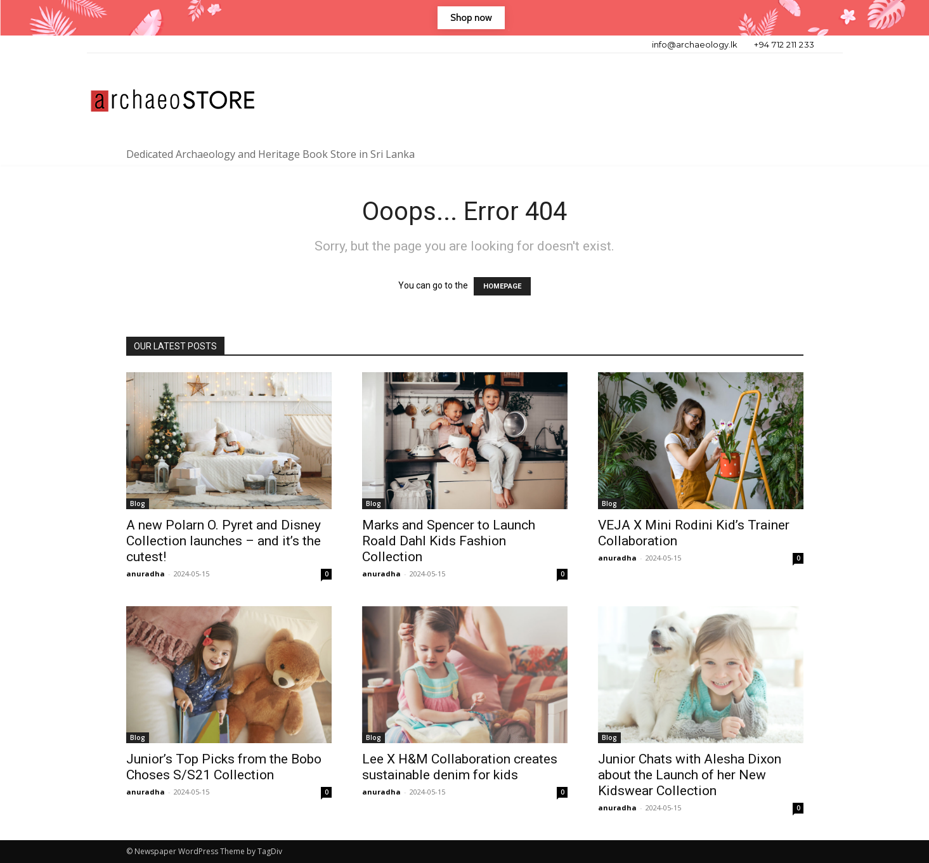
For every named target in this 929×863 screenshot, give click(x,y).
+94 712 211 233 (784, 44)
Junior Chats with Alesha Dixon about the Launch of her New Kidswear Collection (689, 774)
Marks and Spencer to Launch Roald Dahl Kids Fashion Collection (448, 540)
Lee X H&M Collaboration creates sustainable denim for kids (459, 766)
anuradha (145, 573)
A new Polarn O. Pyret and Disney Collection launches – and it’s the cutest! (223, 540)
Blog (137, 503)
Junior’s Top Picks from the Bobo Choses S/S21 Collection (224, 766)
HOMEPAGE (502, 286)
